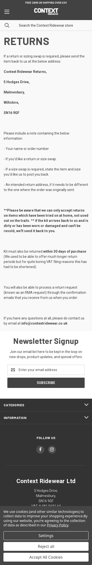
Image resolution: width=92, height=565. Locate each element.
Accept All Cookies (46, 557)
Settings (46, 535)
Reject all (46, 546)
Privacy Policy (57, 525)
